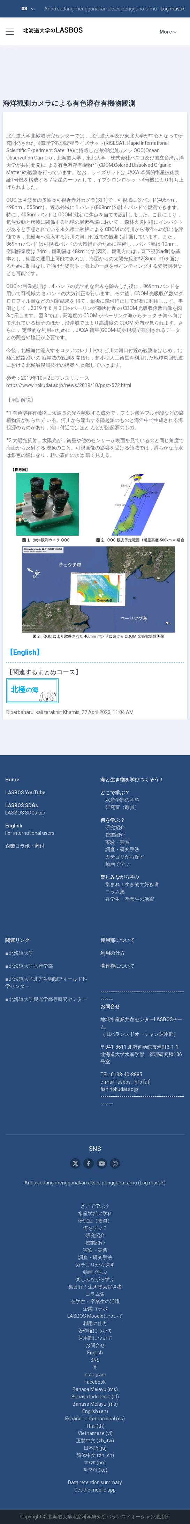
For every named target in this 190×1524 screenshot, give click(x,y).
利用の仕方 (112, 953)
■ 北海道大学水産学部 (29, 966)
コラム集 (115, 891)
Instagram (95, 1374)
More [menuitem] (166, 32)
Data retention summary (95, 1482)
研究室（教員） (122, 807)
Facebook (95, 1382)
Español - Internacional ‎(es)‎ (95, 1418)
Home (12, 779)
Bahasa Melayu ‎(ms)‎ (95, 1389)
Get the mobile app (95, 1490)
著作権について (117, 966)
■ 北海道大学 (19, 953)
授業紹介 (115, 835)
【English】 (24, 652)
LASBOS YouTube (25, 792)
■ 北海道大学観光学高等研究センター (46, 999)
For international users (29, 833)
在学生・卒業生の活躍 (129, 899)
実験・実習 (117, 842)
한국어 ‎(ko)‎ (95, 1470)
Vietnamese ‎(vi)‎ (95, 1433)
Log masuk (173, 9)
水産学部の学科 (122, 800)
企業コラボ (95, 1308)
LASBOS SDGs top (25, 813)
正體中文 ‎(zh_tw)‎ (95, 1440)
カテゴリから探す (124, 857)
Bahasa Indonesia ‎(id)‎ (95, 1396)
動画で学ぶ (117, 864)
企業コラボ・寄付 (24, 846)
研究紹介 (115, 827)
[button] (27, 8)
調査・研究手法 (122, 849)
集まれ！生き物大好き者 (132, 884)
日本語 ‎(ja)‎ (95, 1448)
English (95, 1352)
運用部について (117, 940)
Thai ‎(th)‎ (95, 1426)
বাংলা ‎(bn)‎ (95, 1462)
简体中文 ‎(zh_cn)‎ (95, 1455)
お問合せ (95, 1345)
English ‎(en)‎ (95, 1411)
